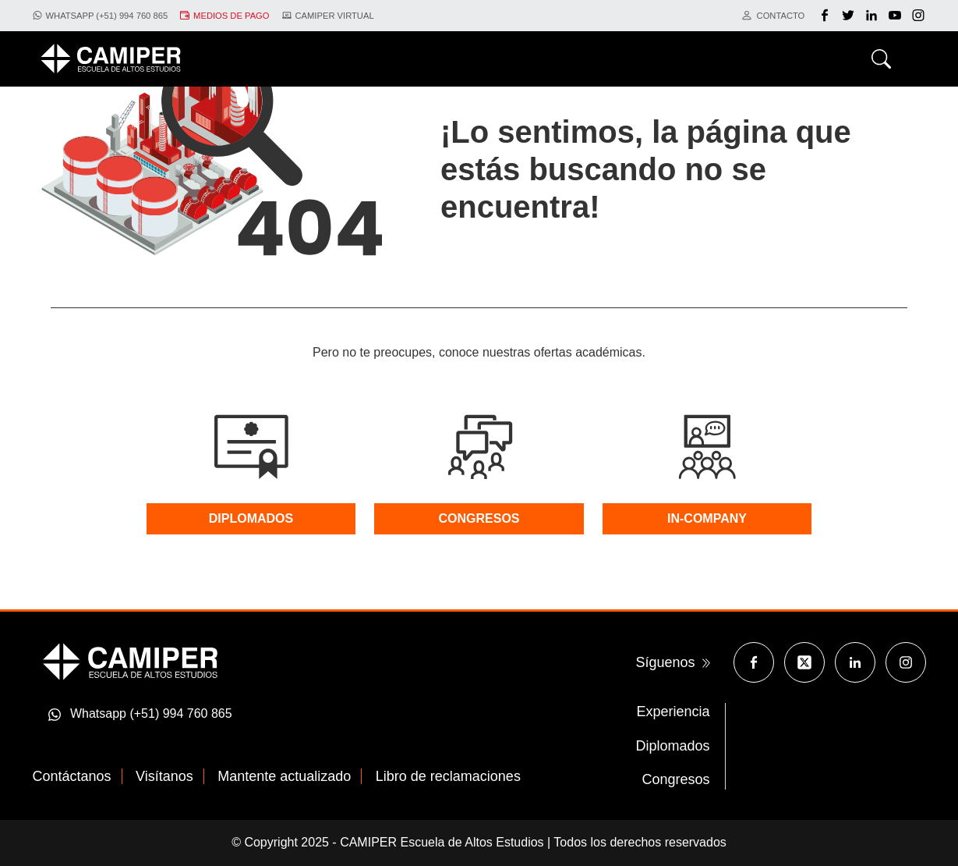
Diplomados (672, 746)
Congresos (675, 779)
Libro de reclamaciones (448, 776)
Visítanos (164, 776)
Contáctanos (72, 776)
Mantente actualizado (284, 776)
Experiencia (672, 711)
